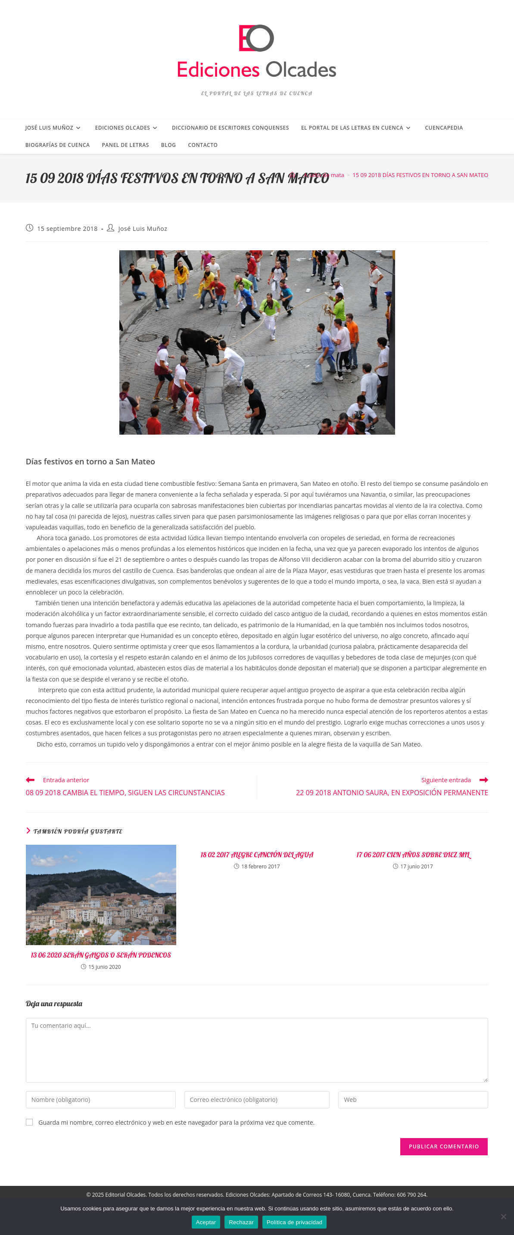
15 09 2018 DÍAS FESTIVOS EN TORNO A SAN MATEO (420, 175)
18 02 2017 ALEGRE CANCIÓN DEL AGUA (257, 854)
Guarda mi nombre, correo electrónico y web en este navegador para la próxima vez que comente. (176, 1122)
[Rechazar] (503, 1216)
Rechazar (241, 1222)
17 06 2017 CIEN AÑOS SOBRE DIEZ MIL (413, 854)
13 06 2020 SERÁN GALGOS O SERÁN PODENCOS (101, 955)
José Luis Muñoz (143, 228)
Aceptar (206, 1222)
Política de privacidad (294, 1222)
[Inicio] (292, 175)
